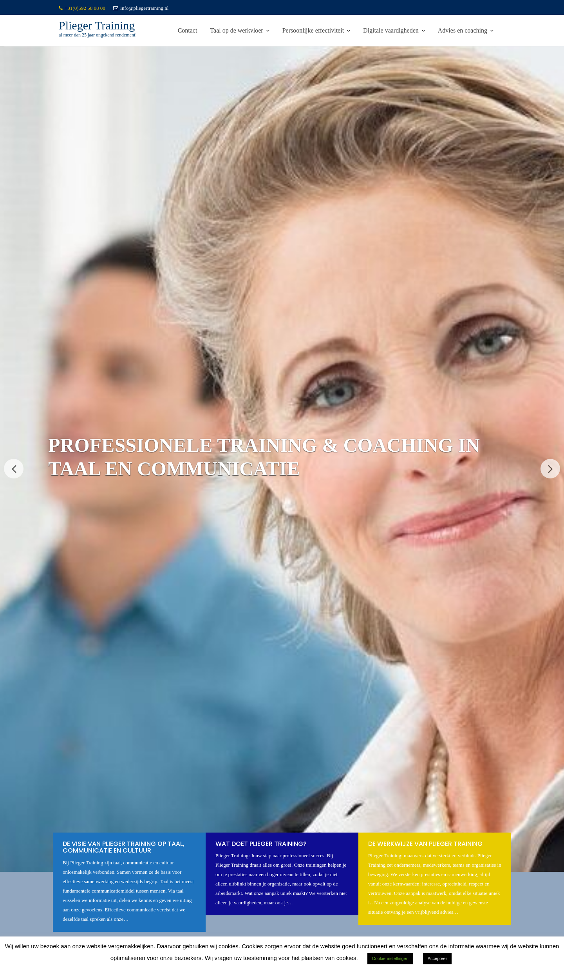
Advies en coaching (462, 30)
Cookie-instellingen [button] (390, 958)
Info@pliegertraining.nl (141, 8)
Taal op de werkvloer (236, 30)
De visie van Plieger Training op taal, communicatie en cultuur (123, 848)
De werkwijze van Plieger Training (425, 844)
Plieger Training (97, 25)
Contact (187, 30)
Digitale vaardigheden (391, 30)
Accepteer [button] (437, 958)
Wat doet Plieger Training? (261, 844)
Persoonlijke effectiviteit (313, 30)
